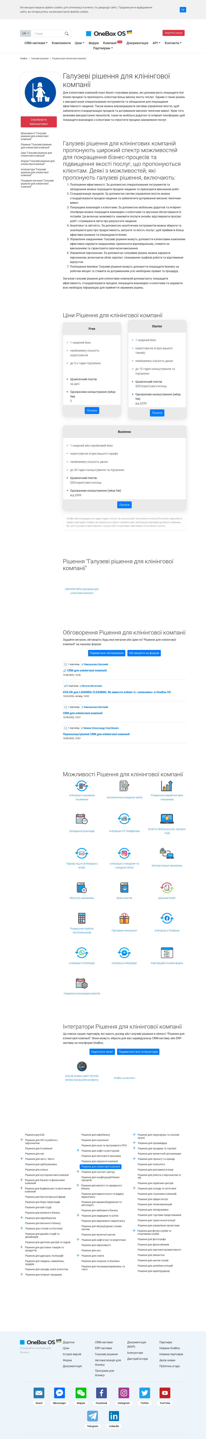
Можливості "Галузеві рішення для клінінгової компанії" (34, 136)
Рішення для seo (34, 1153)
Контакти (172, 43)
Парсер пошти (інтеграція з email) (82, 865)
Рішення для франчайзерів (153, 1244)
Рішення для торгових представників (159, 1215)
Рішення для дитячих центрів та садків (47, 1242)
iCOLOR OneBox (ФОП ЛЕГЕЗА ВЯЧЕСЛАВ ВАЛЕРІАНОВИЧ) (82, 1078)
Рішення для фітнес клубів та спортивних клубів (154, 1232)
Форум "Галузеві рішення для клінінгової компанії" (38, 162)
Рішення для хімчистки (151, 1255)
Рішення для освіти (93, 1255)
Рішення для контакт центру (98, 1172)
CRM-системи (34, 43)
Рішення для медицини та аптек (100, 1215)
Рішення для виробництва (40, 1218)
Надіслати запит (102, 1051)
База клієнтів (124, 898)
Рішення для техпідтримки (153, 1209)
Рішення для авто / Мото (39, 1159)
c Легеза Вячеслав (91, 685)
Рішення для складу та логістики (157, 1188)
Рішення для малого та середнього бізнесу (101, 1187)
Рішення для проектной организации (159, 1153)
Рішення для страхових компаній (157, 1193)
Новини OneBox (169, 1348)
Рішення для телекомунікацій (155, 1204)
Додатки (69, 1342)
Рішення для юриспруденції (154, 1271)
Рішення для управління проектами (158, 1225)
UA (24, 33)
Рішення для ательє (36, 1169)
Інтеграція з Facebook (167, 930)
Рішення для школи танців (153, 1260)
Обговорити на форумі (144, 653)
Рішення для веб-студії (38, 1207)
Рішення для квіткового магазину (101, 1156)
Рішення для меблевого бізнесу (99, 1210)
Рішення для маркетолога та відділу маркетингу (102, 1195)
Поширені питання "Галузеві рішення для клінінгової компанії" (37, 183)
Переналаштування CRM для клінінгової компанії (96, 734)
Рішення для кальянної (94, 1140)
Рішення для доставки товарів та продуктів (44, 1249)
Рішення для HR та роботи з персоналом (41, 1142)
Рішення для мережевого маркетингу (103, 1220)
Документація (137, 43)
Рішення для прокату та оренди (156, 1159)
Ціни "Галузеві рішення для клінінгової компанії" (36, 154)
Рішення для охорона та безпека (100, 1261)
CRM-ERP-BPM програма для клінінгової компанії (82, 591)
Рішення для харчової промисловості (159, 1249)
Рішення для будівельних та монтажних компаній (48, 1190)
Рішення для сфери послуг (153, 1199)
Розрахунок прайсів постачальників (81, 930)
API (155, 43)
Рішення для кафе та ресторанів (100, 1150)
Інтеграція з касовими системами (82, 797)
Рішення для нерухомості (96, 1245)
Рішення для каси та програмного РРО (104, 1145)
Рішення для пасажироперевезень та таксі (103, 1268)
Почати (92, 410)
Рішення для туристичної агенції (156, 1220)
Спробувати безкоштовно (39, 122)
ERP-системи (103, 1348)
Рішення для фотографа (152, 1239)
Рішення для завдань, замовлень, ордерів (44, 1263)
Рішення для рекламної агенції (155, 1169)
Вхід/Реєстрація (173, 32)
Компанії (113, 43)
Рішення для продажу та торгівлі (157, 1148)
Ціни (78, 43)
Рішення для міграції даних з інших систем (101, 1228)
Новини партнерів (171, 1354)
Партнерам (101, 48)
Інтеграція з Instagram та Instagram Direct (124, 865)
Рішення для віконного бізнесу (43, 1223)
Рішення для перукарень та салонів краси (158, 1136)
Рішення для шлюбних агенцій (155, 1265)
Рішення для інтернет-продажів (43, 1274)
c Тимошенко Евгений (95, 664)
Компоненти (61, 43)
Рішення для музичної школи (98, 1234)
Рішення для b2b (34, 1134)
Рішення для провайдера (152, 1143)
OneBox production (124, 1078)
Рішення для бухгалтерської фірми (45, 1196)
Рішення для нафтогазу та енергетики (104, 1239)
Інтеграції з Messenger (124, 963)
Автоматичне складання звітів (124, 797)
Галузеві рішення (106, 1354)
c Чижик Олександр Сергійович (100, 728)
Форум (94, 43)
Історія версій (72, 1354)
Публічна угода (169, 1366)
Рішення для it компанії (38, 1148)
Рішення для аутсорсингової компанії (47, 1175)
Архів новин (167, 1360)
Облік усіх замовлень (82, 898)
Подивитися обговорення (107, 653)
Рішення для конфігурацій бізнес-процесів (100, 1179)
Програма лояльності (124, 930)
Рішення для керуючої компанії (99, 1161)
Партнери (165, 1342)
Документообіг (167, 898)
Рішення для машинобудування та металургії (101, 1203)
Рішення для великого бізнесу (42, 1212)
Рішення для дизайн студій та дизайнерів (42, 1235)
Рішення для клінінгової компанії (100, 1166)
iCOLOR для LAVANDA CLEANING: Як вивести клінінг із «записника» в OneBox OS (117, 692)
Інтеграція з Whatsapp (82, 963)
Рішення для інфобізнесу (95, 1134)
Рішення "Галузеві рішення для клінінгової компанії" (36, 146)
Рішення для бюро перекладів (42, 1202)
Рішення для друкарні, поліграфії (44, 1255)
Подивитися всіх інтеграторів (138, 1051)
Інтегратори (135, 1352)
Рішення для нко (91, 1250)
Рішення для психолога (151, 1164)
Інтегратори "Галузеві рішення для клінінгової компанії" (34, 172)
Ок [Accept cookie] (183, 9)
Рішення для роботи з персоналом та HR (159, 1176)
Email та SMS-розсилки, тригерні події (167, 831)
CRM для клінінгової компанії (85, 671)
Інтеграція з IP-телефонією (124, 831)
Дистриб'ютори (137, 1359)
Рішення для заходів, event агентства (46, 1269)
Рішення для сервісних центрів (155, 1183)
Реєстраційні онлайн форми (167, 963)
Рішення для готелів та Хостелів (43, 1228)
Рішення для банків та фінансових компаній (45, 1182)
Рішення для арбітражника (41, 1164)
